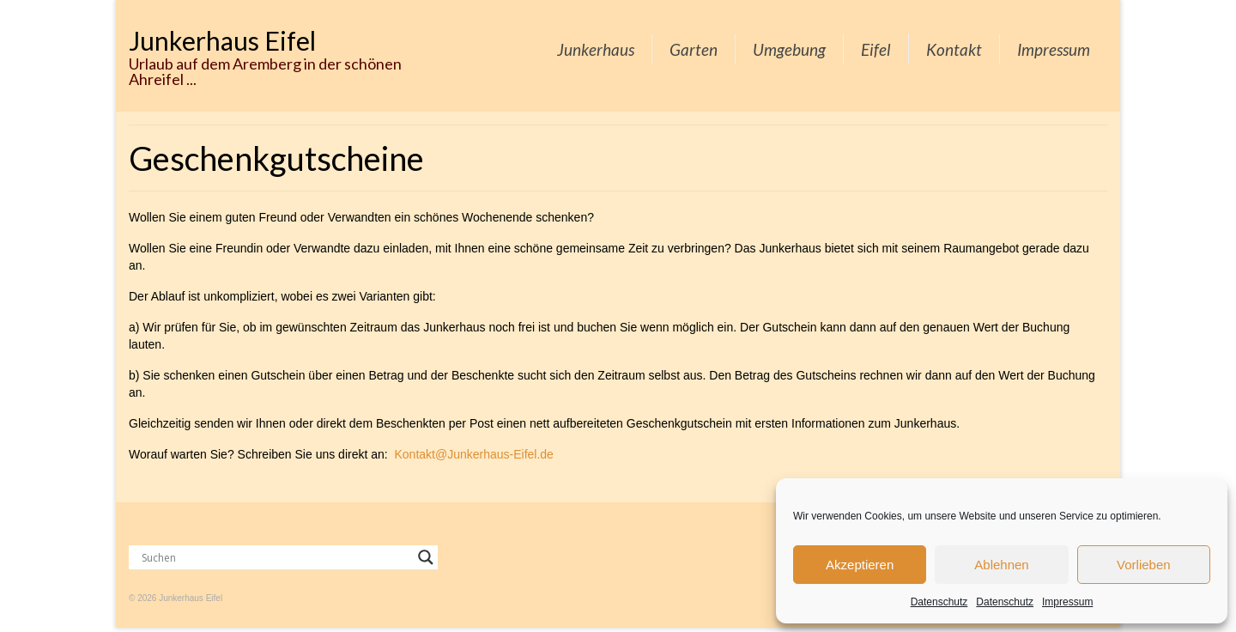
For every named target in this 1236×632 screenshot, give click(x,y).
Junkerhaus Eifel (222, 40)
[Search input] (275, 557)
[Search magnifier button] (426, 557)
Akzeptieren (860, 564)
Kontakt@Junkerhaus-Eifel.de (473, 454)
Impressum (1067, 602)
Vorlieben (1144, 564)
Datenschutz (939, 602)
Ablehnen (1001, 564)
